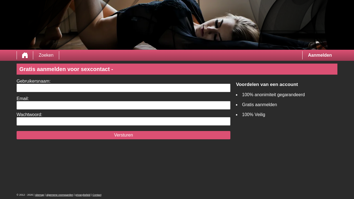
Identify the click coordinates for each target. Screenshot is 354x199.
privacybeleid (82, 194)
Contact (96, 194)
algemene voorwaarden (59, 194)
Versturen (123, 135)
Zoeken (46, 55)
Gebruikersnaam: (34, 81)
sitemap (39, 194)
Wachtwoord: (29, 114)
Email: (23, 98)
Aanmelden (320, 55)
